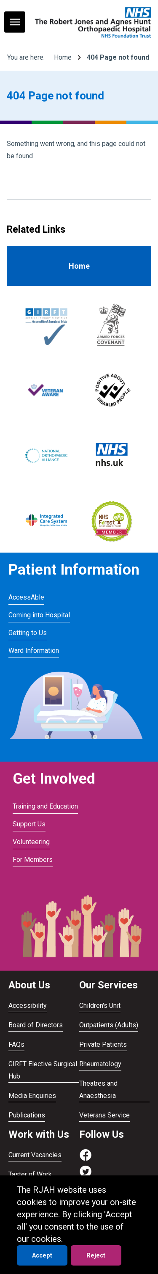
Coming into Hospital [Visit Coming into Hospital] (39, 615)
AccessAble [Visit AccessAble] (26, 597)
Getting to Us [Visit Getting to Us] (27, 633)
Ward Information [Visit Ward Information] (33, 651)
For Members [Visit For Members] (33, 860)
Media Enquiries (32, 1096)
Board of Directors (35, 1025)
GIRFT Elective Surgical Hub (42, 1070)
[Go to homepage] (91, 22)
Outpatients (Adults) (108, 1025)
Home (63, 57)
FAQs (16, 1044)
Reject (95, 1255)
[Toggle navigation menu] (14, 22)
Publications (26, 1115)
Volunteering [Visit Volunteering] (31, 842)
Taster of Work (30, 1174)
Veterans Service (104, 1115)
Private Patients (103, 1044)
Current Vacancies (35, 1155)
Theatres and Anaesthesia (98, 1089)
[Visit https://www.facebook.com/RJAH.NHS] (85, 1159)
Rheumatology (100, 1064)
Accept (42, 1255)
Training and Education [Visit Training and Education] (45, 806)
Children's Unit (100, 1006)
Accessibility (27, 1006)
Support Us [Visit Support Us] (29, 824)
